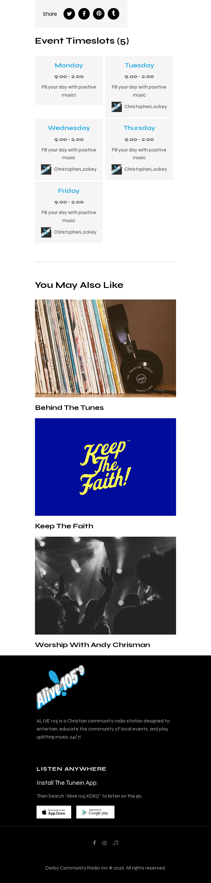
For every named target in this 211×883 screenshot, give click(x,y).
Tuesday (139, 65)
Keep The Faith (64, 526)
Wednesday (69, 128)
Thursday (139, 128)
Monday (69, 65)
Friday (69, 191)
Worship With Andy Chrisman (92, 644)
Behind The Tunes (69, 407)
